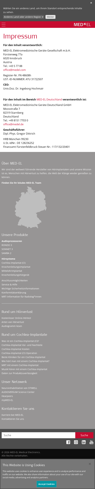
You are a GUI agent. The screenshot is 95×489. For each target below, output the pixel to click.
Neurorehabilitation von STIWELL (19, 388)
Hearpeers (7, 396)
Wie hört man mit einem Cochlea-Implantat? (25, 361)
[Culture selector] (23, 17)
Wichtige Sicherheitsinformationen (20, 288)
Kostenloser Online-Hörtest (16, 318)
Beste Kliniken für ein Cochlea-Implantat (23, 357)
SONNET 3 (7, 249)
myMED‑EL (7, 400)
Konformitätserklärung (14, 292)
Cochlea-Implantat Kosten (16, 349)
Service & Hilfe (9, 284)
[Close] (89, 465)
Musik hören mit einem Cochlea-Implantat (24, 369)
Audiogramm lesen (12, 326)
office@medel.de (13, 124)
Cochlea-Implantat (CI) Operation (19, 353)
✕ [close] (91, 2)
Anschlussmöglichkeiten (15, 280)
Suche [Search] (84, 435)
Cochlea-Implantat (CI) (13, 262)
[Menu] (3, 24)
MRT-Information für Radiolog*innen (21, 296)
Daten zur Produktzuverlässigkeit (19, 373)
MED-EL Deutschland (49, 99)
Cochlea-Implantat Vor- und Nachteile (22, 345)
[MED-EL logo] (82, 24)
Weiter (50, 16)
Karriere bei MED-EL (12, 414)
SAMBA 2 (6, 253)
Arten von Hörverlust (13, 322)
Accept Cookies (46, 485)
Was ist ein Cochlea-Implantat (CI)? (20, 341)
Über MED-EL (12, 163)
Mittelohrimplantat (12, 270)
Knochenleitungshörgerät (15, 274)
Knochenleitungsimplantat (16, 266)
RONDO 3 (7, 245)
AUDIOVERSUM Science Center (18, 392)
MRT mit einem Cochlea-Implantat (20, 365)
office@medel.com (14, 70)
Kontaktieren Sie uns (13, 418)
